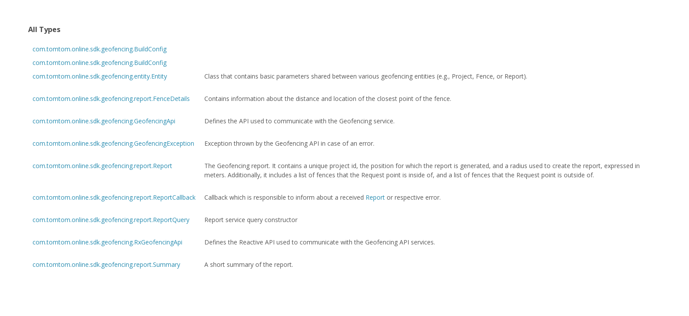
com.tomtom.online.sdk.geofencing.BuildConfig (100, 49)
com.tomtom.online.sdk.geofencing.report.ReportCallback (114, 197)
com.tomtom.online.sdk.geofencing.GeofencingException (113, 143)
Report (375, 197)
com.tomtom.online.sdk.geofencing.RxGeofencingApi (107, 242)
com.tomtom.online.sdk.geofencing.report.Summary (106, 264)
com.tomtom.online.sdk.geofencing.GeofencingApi (104, 121)
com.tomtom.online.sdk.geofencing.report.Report (102, 166)
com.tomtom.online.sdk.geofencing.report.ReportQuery (111, 219)
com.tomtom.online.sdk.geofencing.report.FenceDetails (111, 98)
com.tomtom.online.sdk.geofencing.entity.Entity (100, 76)
